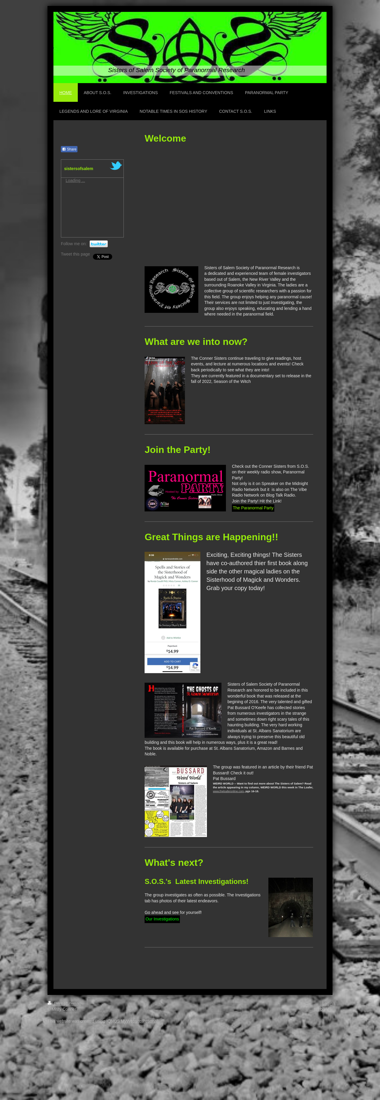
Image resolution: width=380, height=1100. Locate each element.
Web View (323, 1009)
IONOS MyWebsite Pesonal (131, 1021)
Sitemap (73, 1003)
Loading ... (75, 180)
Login (327, 1003)
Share (69, 149)
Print (56, 1003)
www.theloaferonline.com (228, 791)
